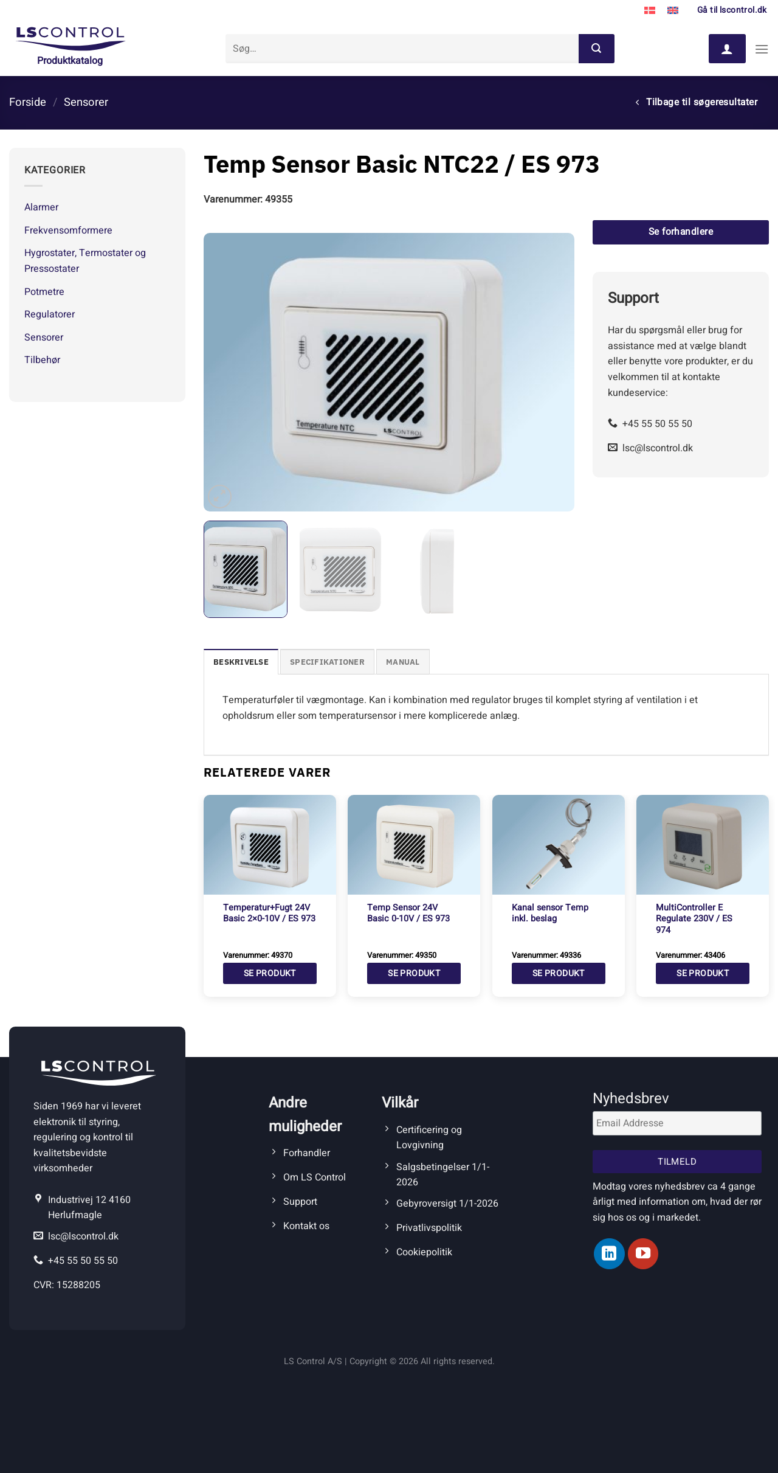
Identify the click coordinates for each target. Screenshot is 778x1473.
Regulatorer (49, 314)
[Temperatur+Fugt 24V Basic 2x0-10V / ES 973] (270, 844)
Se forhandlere (681, 232)
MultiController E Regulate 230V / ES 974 (694, 920)
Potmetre (44, 292)
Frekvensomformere (68, 230)
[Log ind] (727, 48)
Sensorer (86, 102)
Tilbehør (42, 360)
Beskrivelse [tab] (241, 662)
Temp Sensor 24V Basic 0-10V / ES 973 (408, 914)
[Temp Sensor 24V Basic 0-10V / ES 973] (414, 844)
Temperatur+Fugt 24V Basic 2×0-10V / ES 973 (269, 914)
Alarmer (41, 207)
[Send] (596, 48)
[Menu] (761, 49)
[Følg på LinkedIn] (609, 1253)
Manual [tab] (403, 662)
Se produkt (270, 973)
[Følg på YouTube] (643, 1253)
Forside (27, 102)
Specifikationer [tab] (327, 662)
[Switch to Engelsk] (672, 11)
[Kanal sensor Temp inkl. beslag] (558, 844)
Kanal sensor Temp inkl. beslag (550, 914)
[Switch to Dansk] (649, 11)
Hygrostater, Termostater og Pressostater (85, 261)
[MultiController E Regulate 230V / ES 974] (702, 844)
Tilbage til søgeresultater (696, 102)
